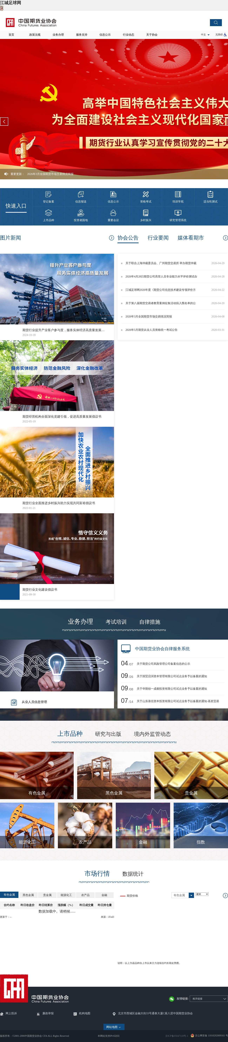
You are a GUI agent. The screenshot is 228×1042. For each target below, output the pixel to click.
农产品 (85, 842)
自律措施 (149, 622)
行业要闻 (158, 238)
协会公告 (128, 238)
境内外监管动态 (152, 734)
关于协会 (151, 34)
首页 (11, 34)
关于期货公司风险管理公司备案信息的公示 (163, 663)
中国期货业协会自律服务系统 (162, 648)
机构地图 (84, 1013)
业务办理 (58, 34)
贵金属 (191, 793)
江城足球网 (10, 3)
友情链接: (183, 998)
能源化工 (27, 842)
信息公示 (105, 34)
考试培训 (116, 622)
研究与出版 (108, 734)
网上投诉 (11, 1013)
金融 (143, 842)
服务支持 (81, 34)
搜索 (216, 22)
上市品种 (70, 733)
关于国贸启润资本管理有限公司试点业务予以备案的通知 (172, 676)
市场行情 (97, 873)
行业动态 (128, 34)
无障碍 (219, 34)
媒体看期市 (191, 238)
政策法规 (35, 34)
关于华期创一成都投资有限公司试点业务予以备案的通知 (172, 688)
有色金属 (36, 793)
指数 (201, 842)
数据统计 (132, 874)
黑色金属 (114, 793)
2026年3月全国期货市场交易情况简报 (50, 173)
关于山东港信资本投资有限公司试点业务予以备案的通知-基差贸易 (178, 701)
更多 (111, 238)
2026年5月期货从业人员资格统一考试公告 (151, 329)
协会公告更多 (225, 238)
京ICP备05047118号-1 (176, 1036)
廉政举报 (48, 1013)
